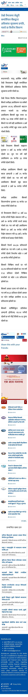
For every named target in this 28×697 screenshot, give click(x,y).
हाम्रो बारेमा (6, 684)
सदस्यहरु (6, 686)
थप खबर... (24, 521)
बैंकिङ (2, 36)
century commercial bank (8, 337)
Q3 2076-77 (20, 337)
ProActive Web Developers (18, 690)
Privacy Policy (17, 684)
